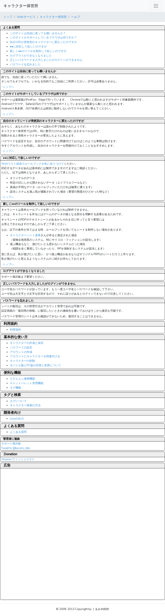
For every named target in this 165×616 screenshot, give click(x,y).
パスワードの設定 (21, 347)
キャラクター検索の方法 (25, 405)
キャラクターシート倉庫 (25, 235)
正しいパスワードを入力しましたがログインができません (46, 60)
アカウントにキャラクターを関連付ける (35, 356)
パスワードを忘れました (25, 64)
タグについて (18, 401)
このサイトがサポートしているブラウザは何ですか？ (43, 38)
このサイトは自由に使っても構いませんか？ (38, 33)
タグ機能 (15, 388)
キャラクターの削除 (22, 361)
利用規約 (15, 330)
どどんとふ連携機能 (22, 379)
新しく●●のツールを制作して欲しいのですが (38, 51)
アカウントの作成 (21, 352)
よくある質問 (18, 432)
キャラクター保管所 (20, 5)
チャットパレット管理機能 (26, 383)
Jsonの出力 (17, 419)
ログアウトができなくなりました (31, 56)
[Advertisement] (18, 533)
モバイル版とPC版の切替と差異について (35, 365)
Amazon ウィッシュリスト (18, 459)
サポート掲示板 (11, 444)
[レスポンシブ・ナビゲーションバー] (156, 6)
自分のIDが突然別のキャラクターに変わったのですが (43, 42)
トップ (7, 17)
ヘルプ (75, 17)
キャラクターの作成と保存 (26, 343)
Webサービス (26, 17)
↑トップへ (7, 87)
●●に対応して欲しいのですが (28, 47)
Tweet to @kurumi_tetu (15, 448)
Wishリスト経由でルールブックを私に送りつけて (32, 164)
